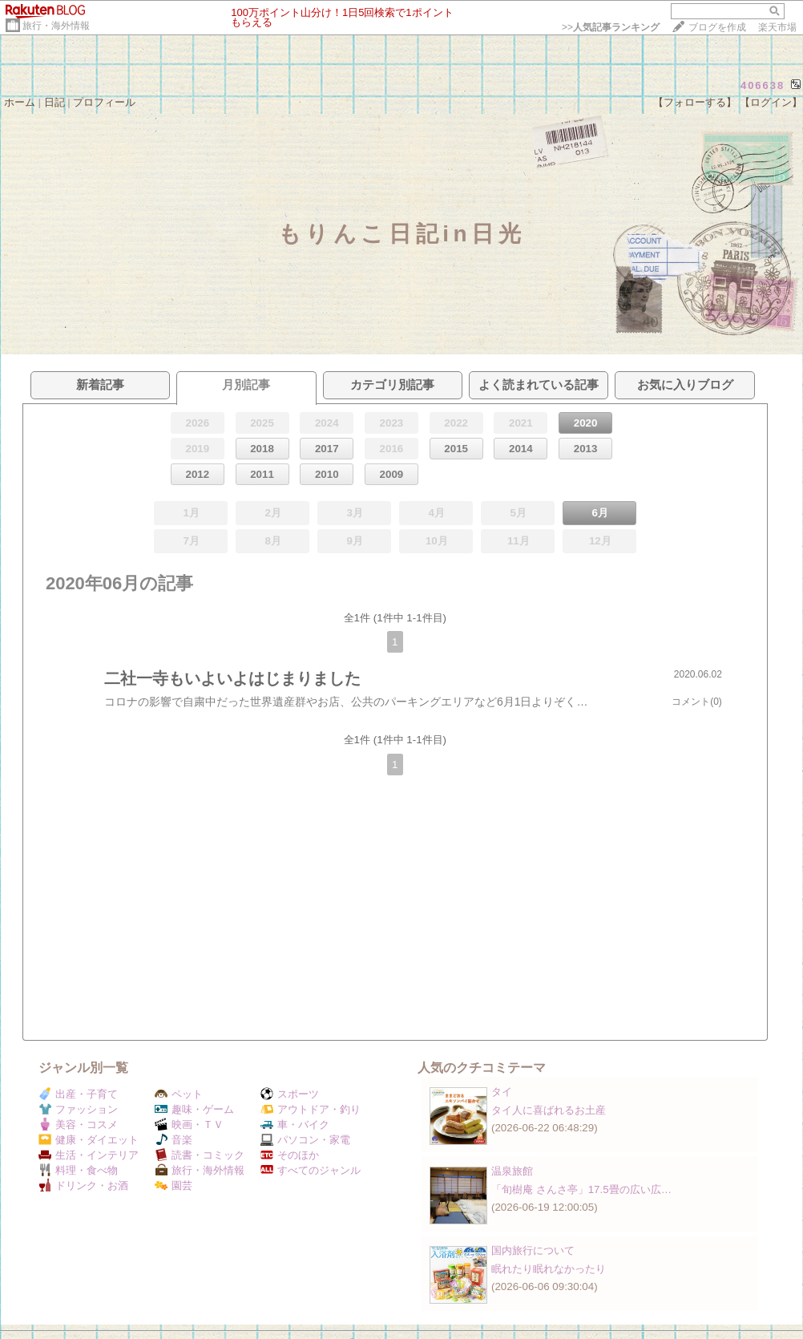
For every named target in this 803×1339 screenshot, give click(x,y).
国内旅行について (533, 1250)
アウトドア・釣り (310, 1109)
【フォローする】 (694, 102)
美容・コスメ (78, 1125)
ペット (179, 1094)
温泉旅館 (512, 1171)
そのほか (289, 1155)
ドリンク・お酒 (83, 1185)
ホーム (19, 102)
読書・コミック (199, 1155)
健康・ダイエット (88, 1140)
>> (611, 27)
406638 (762, 85)
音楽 (173, 1140)
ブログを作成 (717, 27)
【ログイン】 (771, 102)
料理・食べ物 (78, 1170)
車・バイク (294, 1125)
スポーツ (289, 1094)
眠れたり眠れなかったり (548, 1269)
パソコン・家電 (305, 1140)
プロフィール (104, 102)
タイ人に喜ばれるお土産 (548, 1110)
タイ (501, 1092)
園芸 (173, 1185)
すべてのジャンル (310, 1170)
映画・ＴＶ (189, 1125)
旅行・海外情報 (56, 25)
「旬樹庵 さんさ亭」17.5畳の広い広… (581, 1189)
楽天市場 (777, 27)
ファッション (78, 1109)
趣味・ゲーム (194, 1109)
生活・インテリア (88, 1155)
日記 (54, 102)
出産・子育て (78, 1094)
